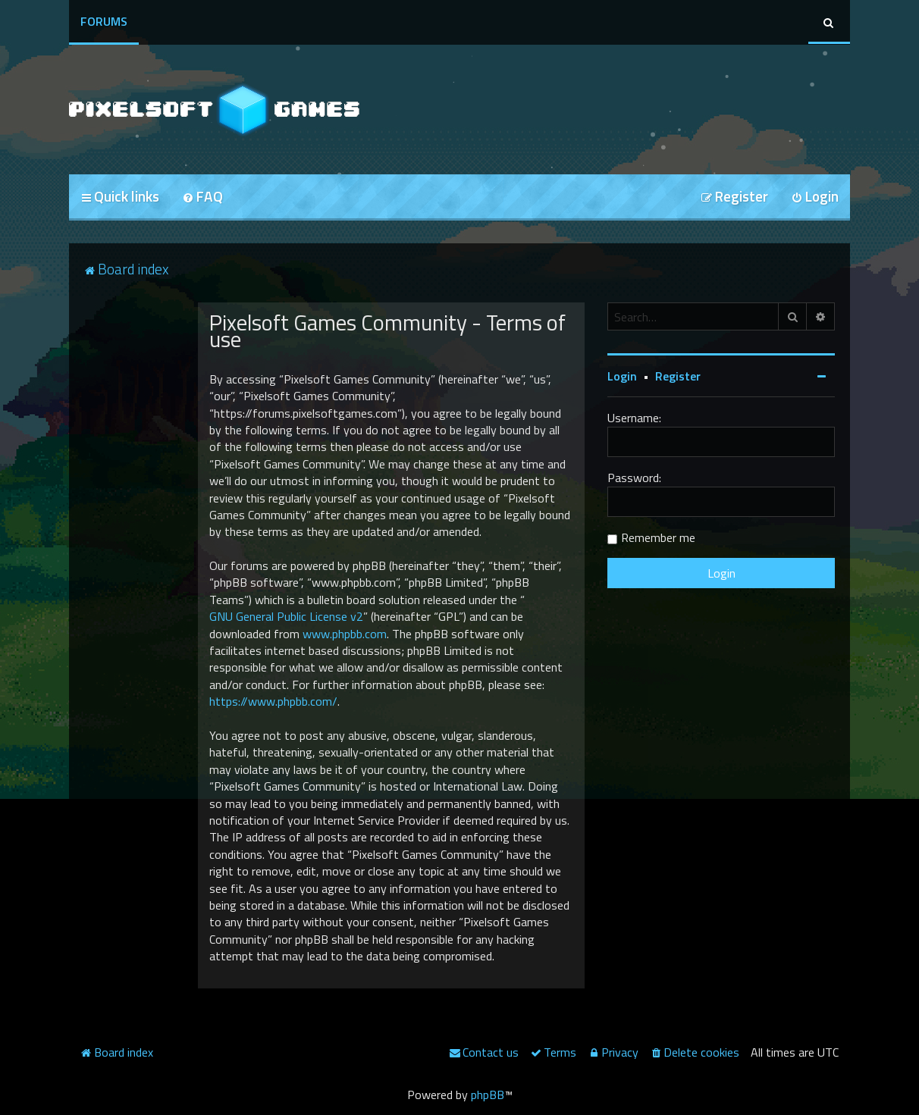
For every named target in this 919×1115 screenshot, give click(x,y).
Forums (103, 21)
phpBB (487, 1094)
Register (678, 376)
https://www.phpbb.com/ (273, 701)
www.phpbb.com (345, 633)
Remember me (658, 537)
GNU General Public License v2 (286, 616)
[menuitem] (202, 197)
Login (622, 376)
